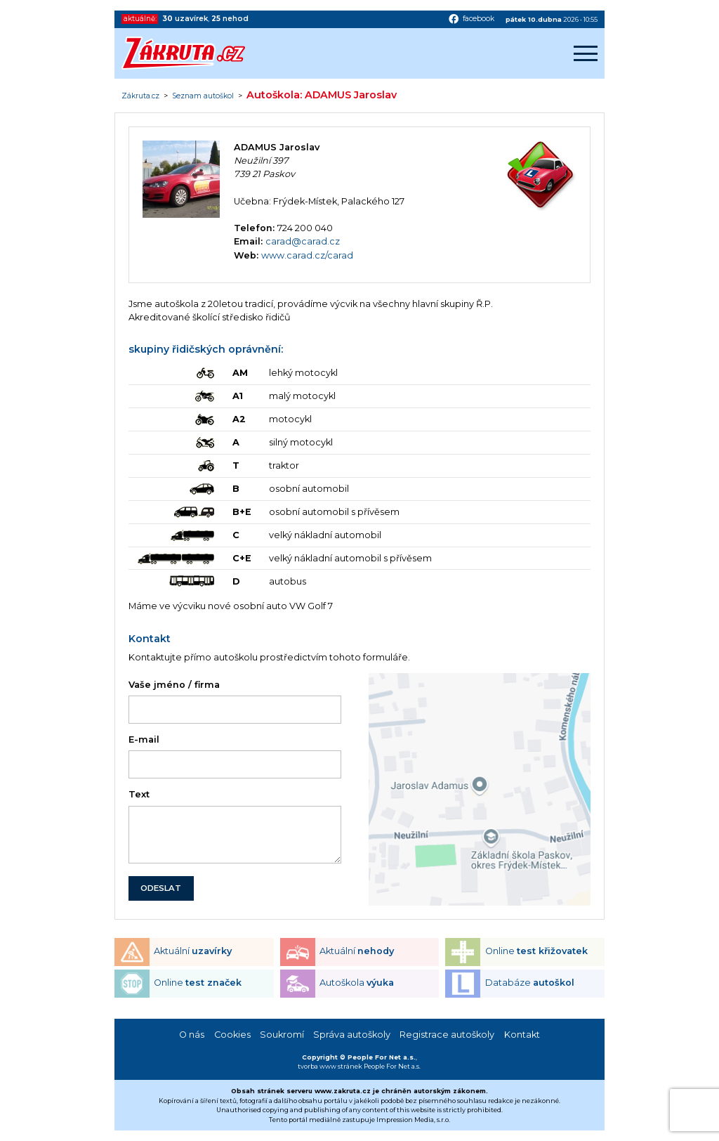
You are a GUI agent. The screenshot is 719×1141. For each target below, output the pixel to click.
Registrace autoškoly (447, 1034)
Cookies (232, 1034)
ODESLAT (160, 888)
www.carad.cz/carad (307, 255)
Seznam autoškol (203, 96)
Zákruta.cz (140, 96)
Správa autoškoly (351, 1034)
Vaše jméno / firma (174, 684)
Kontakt (522, 1034)
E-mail (143, 739)
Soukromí (282, 1034)
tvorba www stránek (330, 1066)
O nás (191, 1034)
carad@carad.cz (302, 241)
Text (139, 794)
